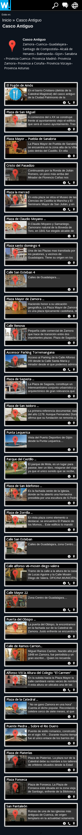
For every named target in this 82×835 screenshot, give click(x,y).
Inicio (7, 20)
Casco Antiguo (29, 20)
